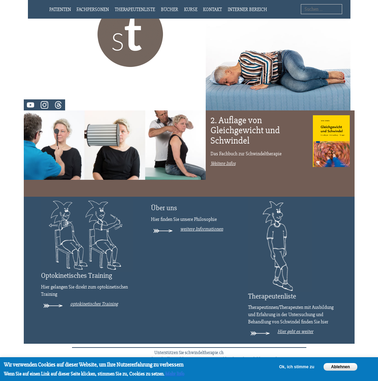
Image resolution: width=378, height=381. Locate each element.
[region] (189, 369)
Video (31, 105)
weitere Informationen (201, 229)
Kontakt (212, 9)
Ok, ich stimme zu (296, 366)
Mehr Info (174, 374)
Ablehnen (340, 366)
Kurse (190, 9)
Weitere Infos (223, 163)
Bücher (169, 9)
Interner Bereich (247, 9)
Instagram (44, 105)
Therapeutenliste (135, 9)
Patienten (60, 9)
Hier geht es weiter (295, 331)
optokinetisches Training (94, 304)
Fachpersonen (92, 9)
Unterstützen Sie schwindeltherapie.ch (189, 352)
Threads (58, 105)
